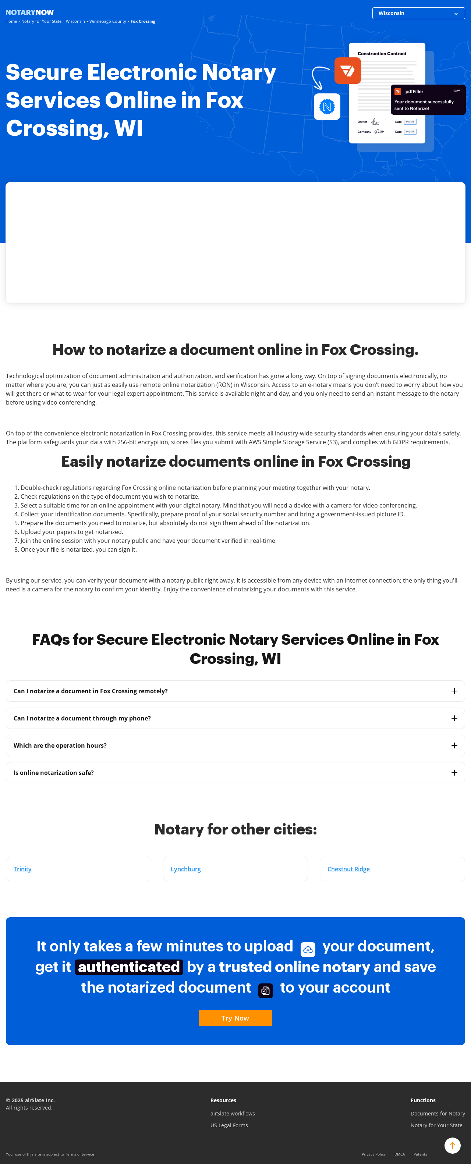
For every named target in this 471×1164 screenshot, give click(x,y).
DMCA (399, 1154)
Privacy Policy (374, 1154)
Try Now (235, 1018)
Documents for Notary (438, 1113)
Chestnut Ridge (348, 869)
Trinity (23, 869)
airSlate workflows (232, 1113)
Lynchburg (186, 869)
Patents (420, 1154)
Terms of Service (79, 1154)
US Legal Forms (229, 1125)
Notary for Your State (437, 1125)
